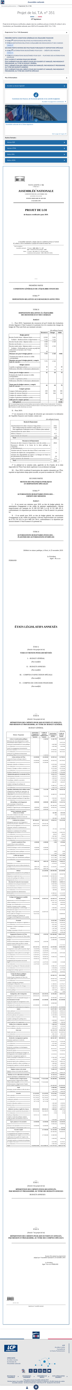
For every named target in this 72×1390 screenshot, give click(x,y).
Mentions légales (11, 1381)
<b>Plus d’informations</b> (36, 77)
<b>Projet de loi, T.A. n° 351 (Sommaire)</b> (36, 32)
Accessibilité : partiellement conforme (26, 1381)
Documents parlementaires (8, 6)
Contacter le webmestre (43, 1381)
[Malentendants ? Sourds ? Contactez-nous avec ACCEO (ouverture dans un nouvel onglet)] (23, 1371)
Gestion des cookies (60, 1381)
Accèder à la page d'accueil (2, 2)
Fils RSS (52, 1381)
